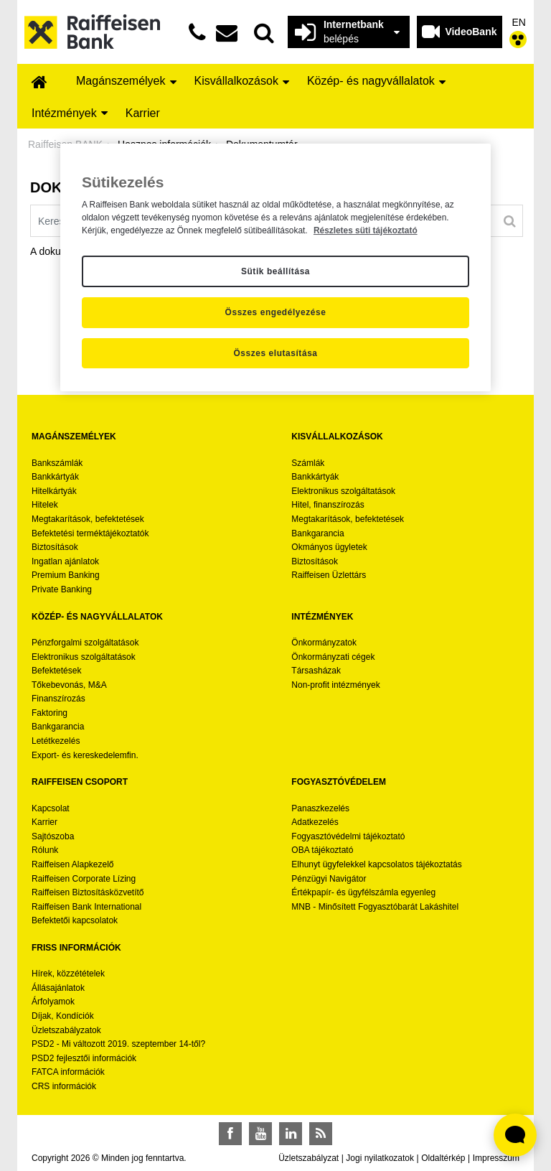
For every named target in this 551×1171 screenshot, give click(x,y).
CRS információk (64, 1086)
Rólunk (45, 850)
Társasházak (316, 671)
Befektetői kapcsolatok (75, 920)
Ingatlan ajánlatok (65, 561)
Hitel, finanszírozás (327, 505)
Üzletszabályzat (308, 1158)
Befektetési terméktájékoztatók (90, 533)
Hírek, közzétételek (68, 974)
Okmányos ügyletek (329, 547)
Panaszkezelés (320, 808)
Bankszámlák (57, 463)
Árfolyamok (53, 1002)
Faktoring (49, 713)
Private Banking (62, 589)
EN (519, 22)
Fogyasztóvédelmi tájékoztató (348, 836)
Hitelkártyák (54, 491)
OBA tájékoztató (323, 850)
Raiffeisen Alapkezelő (73, 864)
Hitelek (45, 505)
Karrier (44, 822)
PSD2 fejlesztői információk (84, 1058)
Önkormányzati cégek (333, 657)
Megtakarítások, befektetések (88, 519)
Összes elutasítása (275, 353)
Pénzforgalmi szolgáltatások (85, 643)
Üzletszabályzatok (66, 1030)
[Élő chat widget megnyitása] (515, 1135)
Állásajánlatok (58, 988)
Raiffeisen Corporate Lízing (84, 879)
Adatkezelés (314, 822)
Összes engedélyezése (275, 312)
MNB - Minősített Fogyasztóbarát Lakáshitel (374, 907)
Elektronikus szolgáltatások (343, 491)
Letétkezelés (56, 741)
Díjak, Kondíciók (63, 1016)
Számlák (307, 463)
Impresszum (496, 1158)
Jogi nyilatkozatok (380, 1158)
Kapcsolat (51, 808)
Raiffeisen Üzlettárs (328, 575)
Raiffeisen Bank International (86, 907)
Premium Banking (66, 575)
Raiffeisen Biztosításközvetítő (88, 892)
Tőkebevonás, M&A (69, 685)
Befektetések (56, 671)
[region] (275, 268)
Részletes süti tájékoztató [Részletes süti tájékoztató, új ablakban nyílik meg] (366, 230)
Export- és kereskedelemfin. (85, 755)
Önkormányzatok (324, 643)
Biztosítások (55, 547)
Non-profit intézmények (335, 685)
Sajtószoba (53, 836)
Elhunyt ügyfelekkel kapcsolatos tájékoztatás (376, 864)
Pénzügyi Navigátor (328, 879)
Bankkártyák (55, 477)
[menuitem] (39, 83)
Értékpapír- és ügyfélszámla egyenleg (363, 892)
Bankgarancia (317, 533)
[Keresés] (510, 221)
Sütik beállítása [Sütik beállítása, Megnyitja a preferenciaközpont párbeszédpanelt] (275, 271)
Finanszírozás (58, 699)
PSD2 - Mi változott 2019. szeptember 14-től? (118, 1044)
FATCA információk (68, 1072)
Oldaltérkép (443, 1158)
